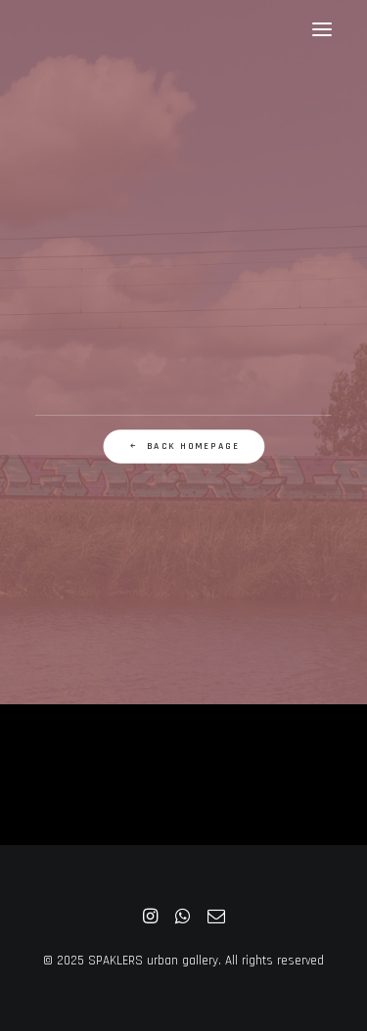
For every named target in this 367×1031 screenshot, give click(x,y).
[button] (322, 29)
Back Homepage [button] (183, 447)
